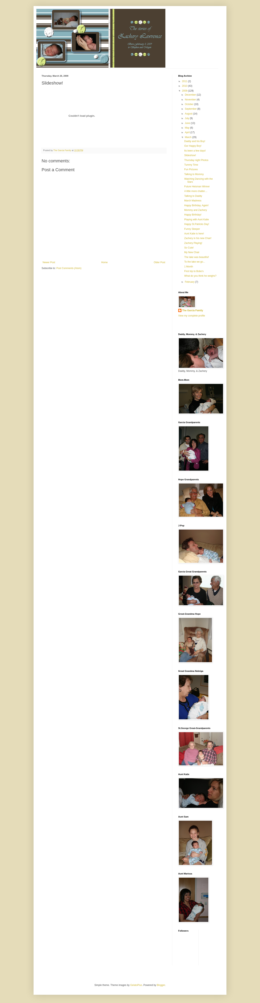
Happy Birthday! (192, 214)
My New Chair (191, 252)
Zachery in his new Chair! (197, 238)
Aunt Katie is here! (194, 233)
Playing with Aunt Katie (196, 219)
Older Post (159, 262)
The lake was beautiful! (196, 257)
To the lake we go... (194, 261)
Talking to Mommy (194, 174)
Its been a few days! (195, 150)
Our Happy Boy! (192, 145)
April (187, 132)
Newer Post (49, 262)
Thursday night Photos (196, 160)
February (190, 281)
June (188, 123)
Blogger (161, 985)
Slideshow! (190, 155)
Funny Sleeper (192, 229)
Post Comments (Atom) (68, 268)
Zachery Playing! (193, 243)
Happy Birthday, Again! (196, 205)
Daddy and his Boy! (194, 141)
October (189, 104)
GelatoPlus (136, 985)
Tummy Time (191, 164)
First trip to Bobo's (194, 271)
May (187, 127)
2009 (185, 90)
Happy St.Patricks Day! (196, 224)
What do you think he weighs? (200, 275)
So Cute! (189, 247)
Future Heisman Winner (197, 186)
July (187, 118)
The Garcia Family (192, 310)
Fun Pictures (191, 169)
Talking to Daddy (193, 196)
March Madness (192, 200)
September (191, 108)
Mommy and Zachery (195, 210)
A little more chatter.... (195, 191)
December (191, 94)
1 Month (188, 266)
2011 (185, 81)
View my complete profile (191, 315)
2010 (185, 86)
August (189, 113)
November (191, 99)
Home (104, 262)
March (188, 137)
